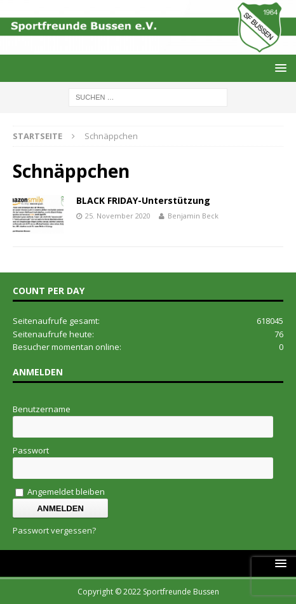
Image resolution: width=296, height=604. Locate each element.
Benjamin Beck (193, 215)
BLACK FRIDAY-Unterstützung (143, 200)
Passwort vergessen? (54, 530)
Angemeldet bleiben (60, 491)
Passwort (31, 450)
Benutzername (42, 409)
